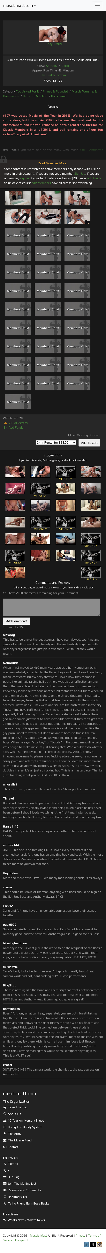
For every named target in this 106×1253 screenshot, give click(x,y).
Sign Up (79, 173)
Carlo (65, 66)
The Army (12, 1134)
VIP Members (41, 183)
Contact (10, 1147)
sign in (24, 178)
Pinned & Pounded (55, 91)
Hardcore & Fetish (35, 96)
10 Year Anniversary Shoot (23, 1120)
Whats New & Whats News (24, 1220)
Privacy (80, 1235)
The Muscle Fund (17, 1140)
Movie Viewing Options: (84, 435)
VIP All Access (15, 423)
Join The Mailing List (19, 1183)
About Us (12, 1114)
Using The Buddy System (22, 1127)
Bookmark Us (15, 1197)
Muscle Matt (38, 1235)
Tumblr (10, 1164)
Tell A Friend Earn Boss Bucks (26, 1203)
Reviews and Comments (22, 1190)
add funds (94, 178)
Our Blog (11, 1177)
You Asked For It (27, 91)
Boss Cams (58, 96)
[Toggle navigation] (97, 5)
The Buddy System (53, 75)
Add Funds (13, 427)
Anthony (51, 66)
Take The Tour (16, 1107)
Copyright (21, 1240)
